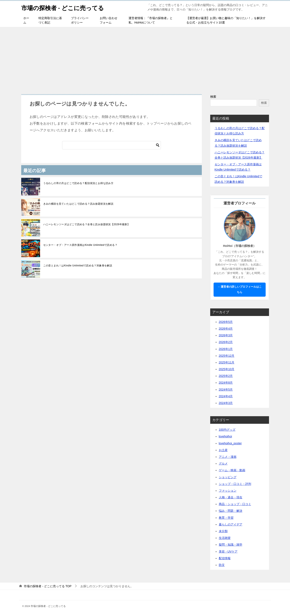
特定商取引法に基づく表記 (50, 20)
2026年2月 (226, 342)
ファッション (227, 490)
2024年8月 (226, 382)
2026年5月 (226, 322)
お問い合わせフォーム (108, 20)
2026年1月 (226, 349)
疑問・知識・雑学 (230, 544)
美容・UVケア (228, 551)
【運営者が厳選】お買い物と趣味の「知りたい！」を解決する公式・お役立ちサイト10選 (226, 20)
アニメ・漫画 (227, 456)
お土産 (223, 450)
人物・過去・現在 (230, 497)
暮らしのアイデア (230, 524)
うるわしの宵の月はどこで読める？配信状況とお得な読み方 (78, 183)
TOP (47, 586)
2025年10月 (227, 369)
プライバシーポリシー (80, 20)
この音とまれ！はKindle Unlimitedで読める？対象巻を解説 (77, 265)
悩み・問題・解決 (230, 510)
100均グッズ (227, 429)
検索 (213, 96)
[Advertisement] (145, 58)
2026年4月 (226, 328)
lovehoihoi (225, 436)
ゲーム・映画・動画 (232, 470)
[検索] (111, 145)
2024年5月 (226, 389)
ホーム (26, 20)
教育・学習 (226, 517)
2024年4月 (226, 396)
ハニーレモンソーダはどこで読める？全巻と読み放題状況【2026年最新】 (86, 224)
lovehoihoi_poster (230, 443)
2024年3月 (226, 403)
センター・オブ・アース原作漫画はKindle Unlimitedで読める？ (80, 245)
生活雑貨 (225, 538)
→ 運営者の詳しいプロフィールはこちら (239, 289)
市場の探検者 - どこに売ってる (65, 7)
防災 (222, 565)
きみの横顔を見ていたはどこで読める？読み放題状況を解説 (78, 203)
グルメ (223, 463)
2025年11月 (227, 362)
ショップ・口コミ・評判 (235, 484)
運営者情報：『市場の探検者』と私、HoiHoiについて (151, 20)
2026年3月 (226, 335)
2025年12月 (227, 355)
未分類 (223, 531)
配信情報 (225, 558)
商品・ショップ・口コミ (235, 504)
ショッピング (227, 477)
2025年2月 (226, 376)
